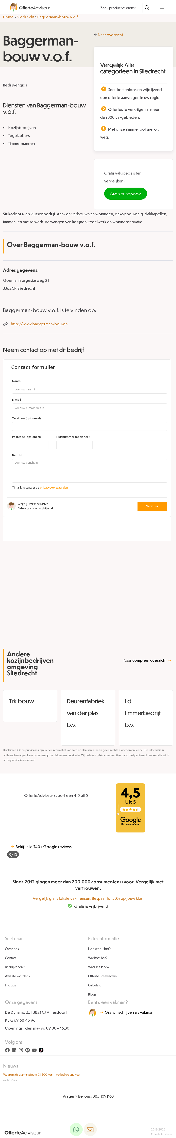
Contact (10, 958)
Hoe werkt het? (99, 949)
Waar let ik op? (99, 967)
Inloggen (11, 985)
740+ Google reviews (39, 851)
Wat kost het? (98, 958)
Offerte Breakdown (102, 976)
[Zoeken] (147, 8)
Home (8, 16)
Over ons (12, 949)
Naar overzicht (110, 34)
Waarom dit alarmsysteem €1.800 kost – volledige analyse (41, 1074)
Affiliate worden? (17, 976)
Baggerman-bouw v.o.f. (58, 16)
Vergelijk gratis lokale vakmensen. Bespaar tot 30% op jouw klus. (88, 898)
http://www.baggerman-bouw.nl (39, 323)
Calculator (95, 985)
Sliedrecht (25, 16)
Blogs (92, 994)
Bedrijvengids (15, 967)
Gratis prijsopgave (126, 193)
